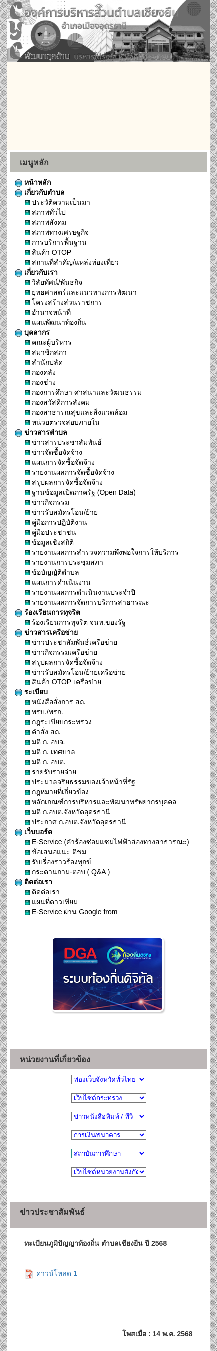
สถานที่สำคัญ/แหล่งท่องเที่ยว (72, 262)
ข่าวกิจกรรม (47, 502)
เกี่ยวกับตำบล (40, 192)
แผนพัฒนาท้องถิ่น (55, 322)
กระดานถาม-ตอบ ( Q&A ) (67, 872)
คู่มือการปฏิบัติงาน (56, 522)
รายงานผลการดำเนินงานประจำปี (80, 592)
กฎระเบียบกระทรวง (58, 722)
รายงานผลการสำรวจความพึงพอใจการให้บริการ (102, 552)
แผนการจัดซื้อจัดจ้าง (60, 462)
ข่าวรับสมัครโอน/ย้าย (61, 512)
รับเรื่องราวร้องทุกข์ (58, 862)
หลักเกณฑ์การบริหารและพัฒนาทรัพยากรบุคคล (101, 802)
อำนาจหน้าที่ (48, 312)
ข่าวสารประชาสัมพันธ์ (63, 442)
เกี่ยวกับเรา (36, 272)
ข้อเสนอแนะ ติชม (55, 852)
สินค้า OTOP (48, 252)
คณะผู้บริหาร (48, 342)
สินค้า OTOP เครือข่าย (63, 682)
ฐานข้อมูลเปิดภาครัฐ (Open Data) (80, 492)
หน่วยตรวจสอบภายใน (62, 422)
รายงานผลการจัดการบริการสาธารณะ (87, 602)
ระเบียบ (31, 692)
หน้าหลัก (33, 182)
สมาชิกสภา (46, 352)
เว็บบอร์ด (33, 832)
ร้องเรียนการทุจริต (47, 612)
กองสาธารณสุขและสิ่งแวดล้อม (76, 412)
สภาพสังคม (45, 222)
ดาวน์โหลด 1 (50, 1273)
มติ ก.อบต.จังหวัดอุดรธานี (67, 812)
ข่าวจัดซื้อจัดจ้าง (53, 452)
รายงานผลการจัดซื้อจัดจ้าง (69, 472)
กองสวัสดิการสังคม (57, 402)
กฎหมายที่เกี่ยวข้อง (57, 792)
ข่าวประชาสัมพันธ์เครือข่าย (71, 642)
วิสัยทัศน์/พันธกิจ (53, 282)
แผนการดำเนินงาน (58, 582)
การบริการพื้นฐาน (56, 242)
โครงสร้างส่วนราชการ (63, 302)
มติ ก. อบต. (45, 762)
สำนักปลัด (44, 362)
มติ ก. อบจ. (45, 742)
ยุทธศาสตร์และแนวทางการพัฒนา (81, 292)
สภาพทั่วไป (45, 212)
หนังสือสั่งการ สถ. (55, 702)
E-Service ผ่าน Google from (71, 912)
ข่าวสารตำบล (41, 432)
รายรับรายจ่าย (50, 772)
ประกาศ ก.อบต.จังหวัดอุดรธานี (75, 822)
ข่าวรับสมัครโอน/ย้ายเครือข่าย (75, 672)
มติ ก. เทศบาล (50, 752)
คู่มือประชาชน (50, 532)
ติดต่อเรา (33, 882)
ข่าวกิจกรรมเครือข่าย (61, 652)
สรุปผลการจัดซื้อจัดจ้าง (64, 482)
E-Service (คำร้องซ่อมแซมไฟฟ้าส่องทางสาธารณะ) (107, 842)
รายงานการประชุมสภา (64, 562)
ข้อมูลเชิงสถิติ (49, 542)
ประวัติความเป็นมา (57, 202)
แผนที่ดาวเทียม (51, 902)
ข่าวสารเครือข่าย (46, 632)
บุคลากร (32, 332)
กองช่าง (40, 382)
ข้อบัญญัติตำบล (52, 572)
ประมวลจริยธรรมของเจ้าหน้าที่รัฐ (80, 782)
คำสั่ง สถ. (43, 732)
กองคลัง (40, 372)
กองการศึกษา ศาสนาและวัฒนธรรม (83, 392)
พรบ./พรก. (44, 712)
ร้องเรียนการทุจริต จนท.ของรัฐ (75, 622)
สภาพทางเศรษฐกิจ (57, 232)
